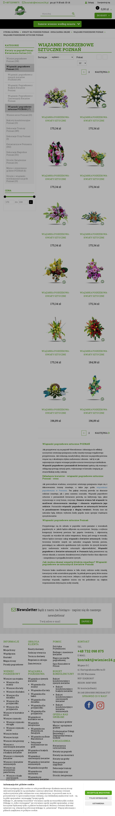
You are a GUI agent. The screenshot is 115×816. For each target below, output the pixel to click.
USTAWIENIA (98, 803)
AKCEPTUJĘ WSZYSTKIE (98, 793)
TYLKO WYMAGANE (98, 798)
